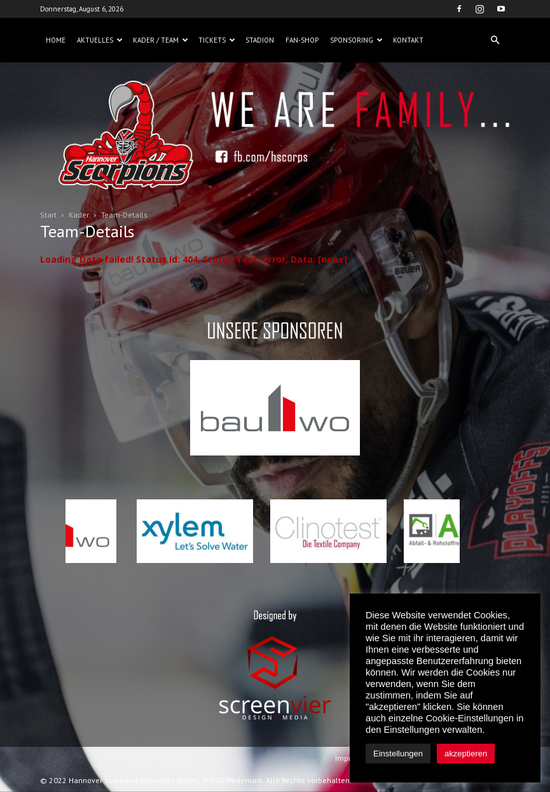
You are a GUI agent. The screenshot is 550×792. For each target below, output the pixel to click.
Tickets (216, 40)
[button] (495, 40)
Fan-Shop (302, 40)
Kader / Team (160, 40)
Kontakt (408, 40)
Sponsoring (356, 40)
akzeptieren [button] (465, 753)
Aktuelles (100, 40)
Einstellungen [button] (398, 753)
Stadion (259, 40)
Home (55, 40)
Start (48, 214)
